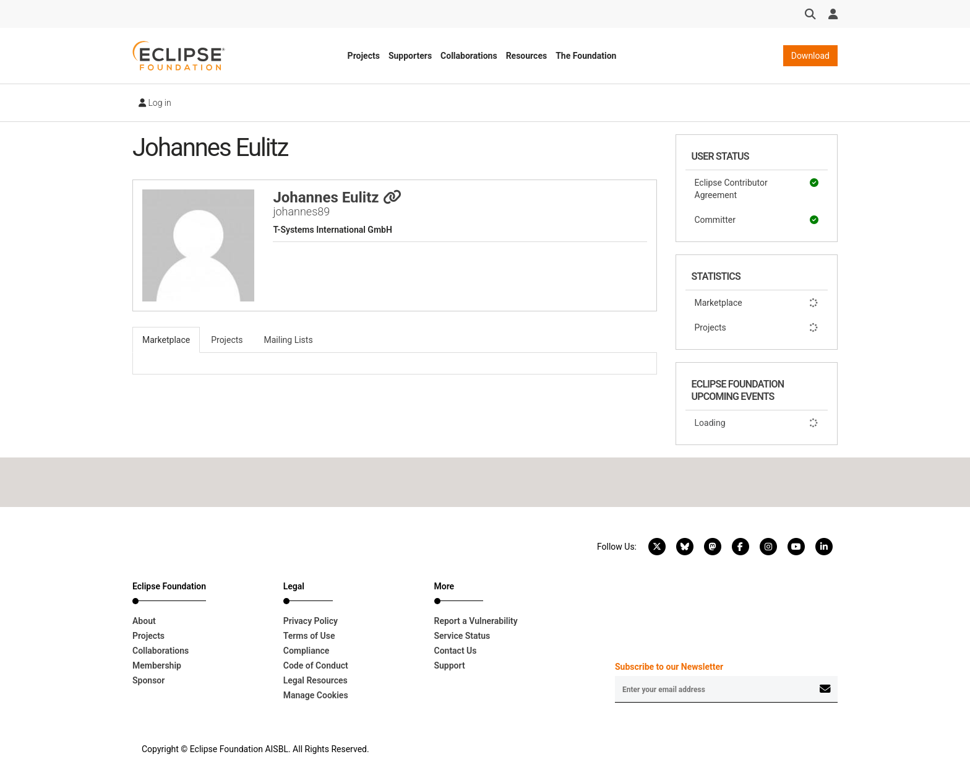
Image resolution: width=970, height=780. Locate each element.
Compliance (306, 651)
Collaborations (468, 56)
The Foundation (586, 56)
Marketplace (757, 303)
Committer (757, 220)
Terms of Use (309, 636)
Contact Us (455, 651)
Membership (156, 665)
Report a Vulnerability (476, 621)
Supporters (410, 56)
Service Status (462, 636)
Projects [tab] (226, 340)
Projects (364, 56)
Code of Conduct (315, 665)
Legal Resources (315, 680)
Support (449, 665)
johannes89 (301, 211)
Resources (526, 56)
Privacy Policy (310, 621)
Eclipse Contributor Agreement (757, 188)
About (144, 621)
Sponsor (148, 680)
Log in (155, 103)
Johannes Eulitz (337, 197)
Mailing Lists (288, 340)
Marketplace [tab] (166, 340)
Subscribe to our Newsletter (669, 667)
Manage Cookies (315, 695)
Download (810, 56)
